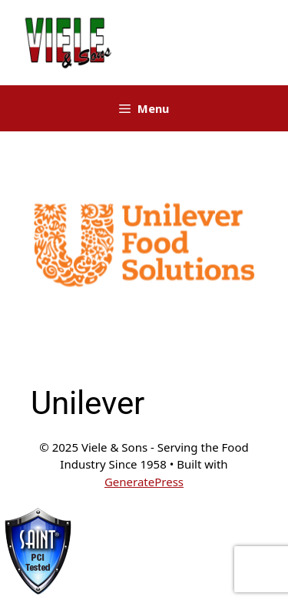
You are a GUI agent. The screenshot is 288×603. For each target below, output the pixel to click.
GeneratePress (144, 481)
